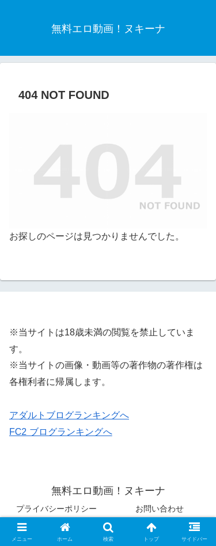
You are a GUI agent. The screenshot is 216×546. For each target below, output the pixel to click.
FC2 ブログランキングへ (60, 432)
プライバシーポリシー (56, 508)
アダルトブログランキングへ (69, 415)
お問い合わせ (159, 508)
